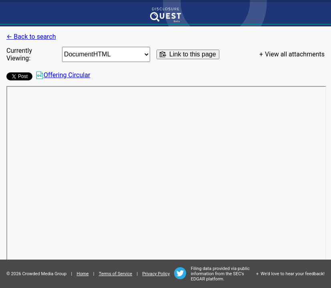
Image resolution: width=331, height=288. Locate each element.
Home (82, 273)
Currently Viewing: (19, 54)
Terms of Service (115, 273)
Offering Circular (63, 75)
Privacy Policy (156, 273)
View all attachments (295, 54)
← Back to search (31, 36)
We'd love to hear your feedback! (293, 273)
